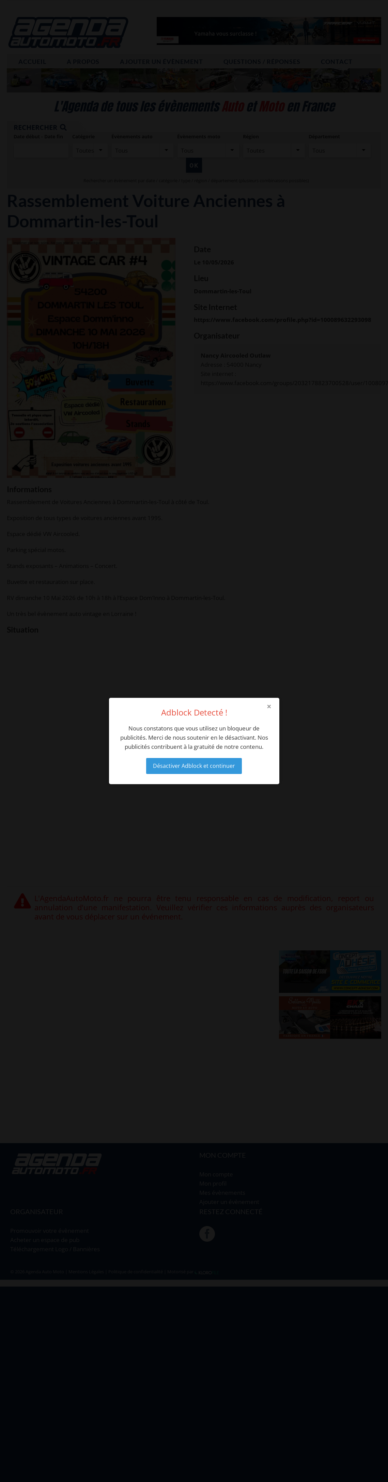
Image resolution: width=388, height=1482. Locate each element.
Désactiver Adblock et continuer (194, 766)
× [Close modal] (269, 706)
